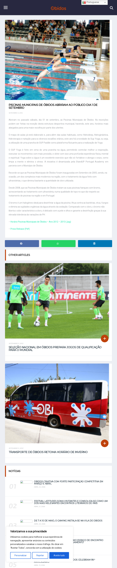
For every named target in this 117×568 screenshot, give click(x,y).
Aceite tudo (59, 555)
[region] (39, 544)
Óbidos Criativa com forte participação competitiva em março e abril (68, 482)
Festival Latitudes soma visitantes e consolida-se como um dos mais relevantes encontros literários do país (71, 502)
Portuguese (90, 2)
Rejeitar (40, 555)
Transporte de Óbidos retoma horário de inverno (48, 452)
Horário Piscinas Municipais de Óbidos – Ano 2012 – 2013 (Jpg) (41, 222)
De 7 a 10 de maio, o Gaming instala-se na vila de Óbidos (68, 520)
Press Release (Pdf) (20, 229)
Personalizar (20, 555)
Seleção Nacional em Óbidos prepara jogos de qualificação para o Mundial (55, 349)
